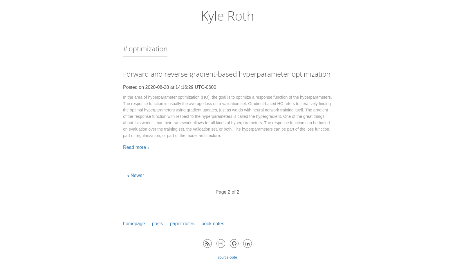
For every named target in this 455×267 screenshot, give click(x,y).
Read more (134, 147)
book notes (212, 223)
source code (227, 257)
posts (157, 223)
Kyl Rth (227, 15)
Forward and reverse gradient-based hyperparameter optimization (227, 74)
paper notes (182, 223)
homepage (134, 223)
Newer (137, 175)
